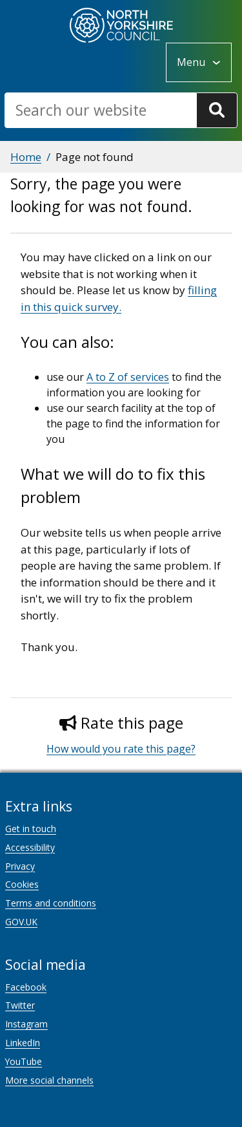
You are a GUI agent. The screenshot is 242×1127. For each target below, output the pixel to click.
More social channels (49, 1080)
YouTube (23, 1061)
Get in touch (30, 828)
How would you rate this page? (121, 749)
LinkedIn (22, 1042)
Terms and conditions (50, 903)
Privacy (20, 866)
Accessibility (30, 847)
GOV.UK (21, 922)
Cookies (22, 884)
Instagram (26, 1024)
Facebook (25, 987)
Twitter (20, 1005)
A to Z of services (127, 377)
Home (25, 156)
